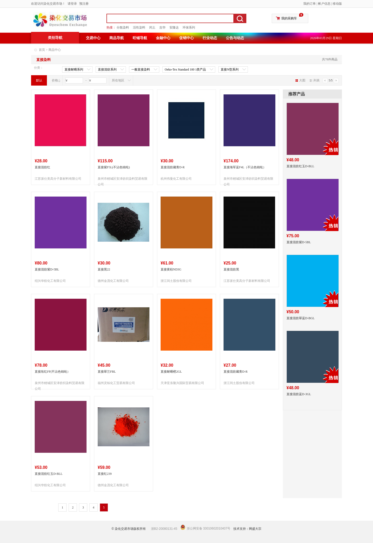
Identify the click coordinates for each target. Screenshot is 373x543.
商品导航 (116, 38)
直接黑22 (104, 269)
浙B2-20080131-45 (164, 529)
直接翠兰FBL (107, 371)
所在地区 (118, 80)
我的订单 (309, 3)
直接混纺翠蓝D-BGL (300, 318)
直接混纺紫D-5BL (47, 269)
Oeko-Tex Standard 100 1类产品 (185, 69)
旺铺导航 (140, 38)
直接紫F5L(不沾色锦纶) (114, 167)
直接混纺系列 (107, 69)
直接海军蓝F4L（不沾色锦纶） (245, 167)
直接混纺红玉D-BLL (48, 474)
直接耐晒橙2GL (171, 371)
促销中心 (186, 38)
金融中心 (163, 38)
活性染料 (139, 27)
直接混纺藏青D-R (173, 167)
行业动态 (210, 38)
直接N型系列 (230, 69)
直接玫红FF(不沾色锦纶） (52, 371)
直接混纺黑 (231, 269)
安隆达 (174, 27)
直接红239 (105, 474)
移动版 (337, 3)
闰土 (152, 27)
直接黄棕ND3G (171, 269)
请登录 (72, 3)
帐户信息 (324, 3)
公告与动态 (235, 38)
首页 (42, 50)
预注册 (84, 3)
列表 (315, 80)
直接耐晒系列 (73, 69)
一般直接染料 (140, 69)
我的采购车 (289, 18)
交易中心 (93, 38)
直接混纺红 (42, 167)
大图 (300, 80)
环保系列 (189, 27)
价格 (55, 80)
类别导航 (55, 38)
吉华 (162, 27)
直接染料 (43, 60)
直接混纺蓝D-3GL (298, 394)
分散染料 (123, 27)
